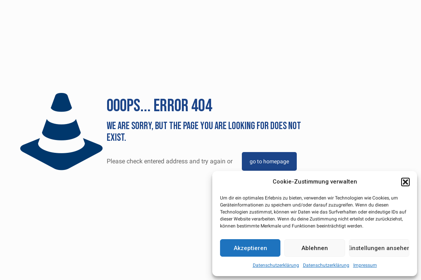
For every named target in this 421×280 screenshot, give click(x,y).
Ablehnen (314, 248)
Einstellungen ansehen (379, 248)
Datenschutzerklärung (276, 265)
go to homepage (269, 161)
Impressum (365, 265)
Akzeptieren (250, 248)
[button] (405, 182)
